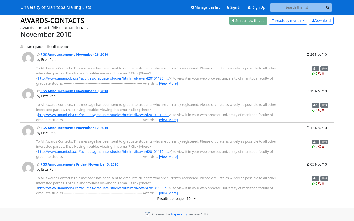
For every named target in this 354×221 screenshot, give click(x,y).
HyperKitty (179, 214)
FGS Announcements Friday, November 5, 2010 (77, 164)
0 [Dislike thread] (321, 73)
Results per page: (171, 198)
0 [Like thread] (315, 73)
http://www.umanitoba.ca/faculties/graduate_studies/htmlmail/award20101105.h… (103, 188)
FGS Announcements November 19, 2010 (72, 91)
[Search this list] (296, 7)
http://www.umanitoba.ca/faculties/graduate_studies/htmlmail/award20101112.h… (103, 151)
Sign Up (256, 7)
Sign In (234, 7)
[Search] (327, 7)
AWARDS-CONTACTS (52, 20)
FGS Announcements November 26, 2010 (72, 54)
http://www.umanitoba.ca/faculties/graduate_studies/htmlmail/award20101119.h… (103, 114)
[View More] (168, 83)
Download (321, 20)
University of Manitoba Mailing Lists (55, 7)
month (286, 20)
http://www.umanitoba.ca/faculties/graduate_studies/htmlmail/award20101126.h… (103, 78)
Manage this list (205, 7)
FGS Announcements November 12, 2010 (72, 127)
